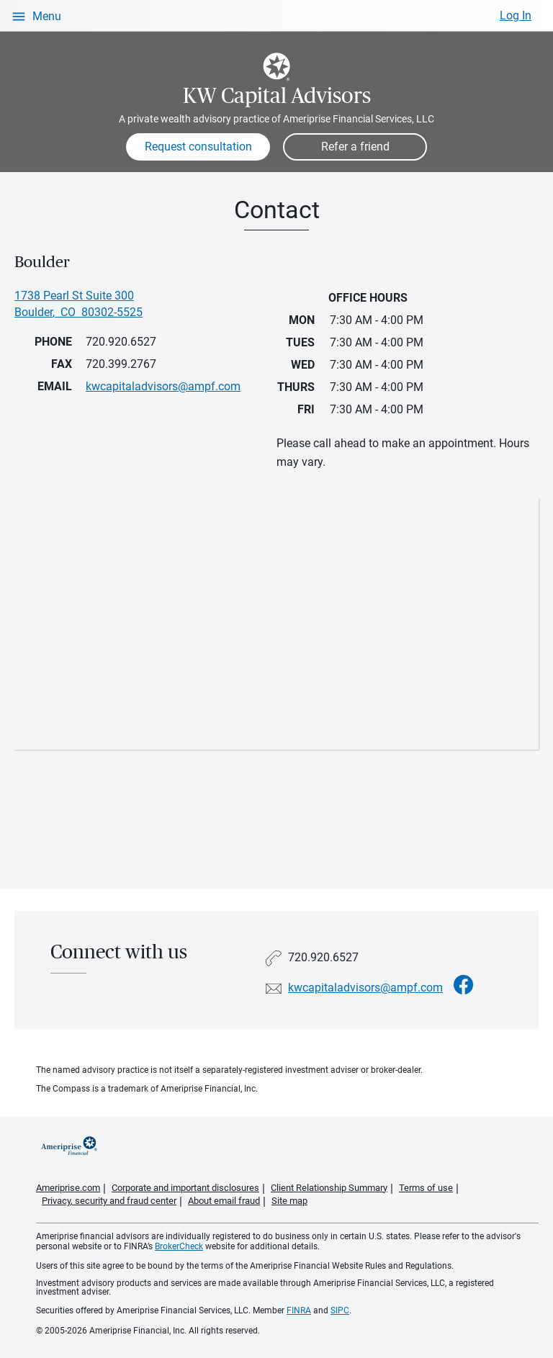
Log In (515, 15)
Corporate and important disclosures (185, 1187)
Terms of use (426, 1187)
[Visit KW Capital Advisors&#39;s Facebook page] (464, 985)
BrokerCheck (179, 1246)
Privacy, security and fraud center (109, 1200)
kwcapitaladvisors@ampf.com (365, 987)
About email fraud (224, 1200)
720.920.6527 (121, 342)
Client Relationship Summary (329, 1187)
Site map (289, 1200)
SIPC (340, 1310)
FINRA (299, 1310)
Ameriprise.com (68, 1187)
